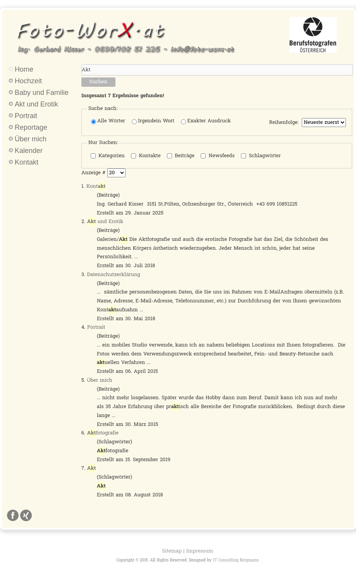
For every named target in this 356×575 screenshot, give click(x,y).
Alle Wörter (108, 121)
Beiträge (180, 156)
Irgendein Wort (153, 121)
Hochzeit (28, 81)
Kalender (29, 150)
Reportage (31, 127)
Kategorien (108, 156)
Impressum (199, 551)
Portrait (26, 116)
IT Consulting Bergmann (236, 560)
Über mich (30, 139)
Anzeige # (94, 173)
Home (24, 69)
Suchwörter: (81, 64)
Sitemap (171, 551)
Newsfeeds (218, 156)
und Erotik (105, 222)
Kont (96, 186)
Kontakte (146, 156)
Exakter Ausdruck (205, 121)
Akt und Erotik (36, 104)
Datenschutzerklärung (113, 274)
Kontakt (26, 162)
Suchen (98, 82)
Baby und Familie (42, 92)
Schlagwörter (261, 156)
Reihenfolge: (284, 123)
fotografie (103, 433)
